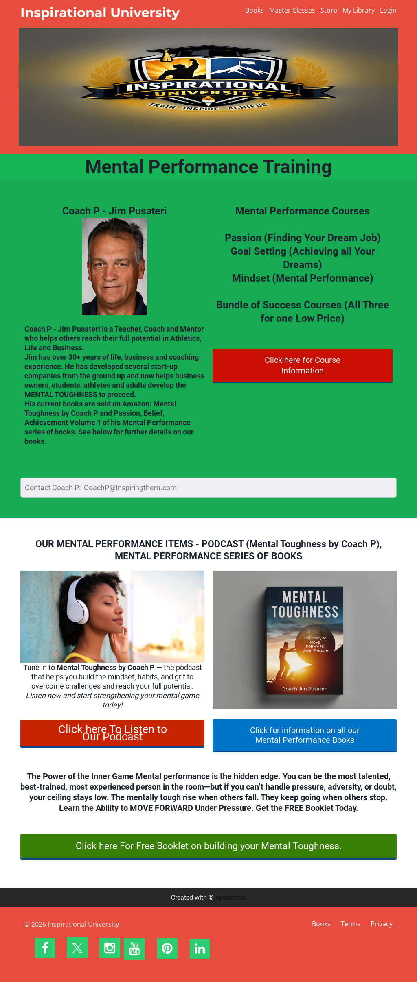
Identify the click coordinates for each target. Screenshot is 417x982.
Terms (350, 923)
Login (388, 10)
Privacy (382, 923)
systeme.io (230, 897)
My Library (358, 10)
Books (254, 10)
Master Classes (292, 10)
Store (328, 10)
